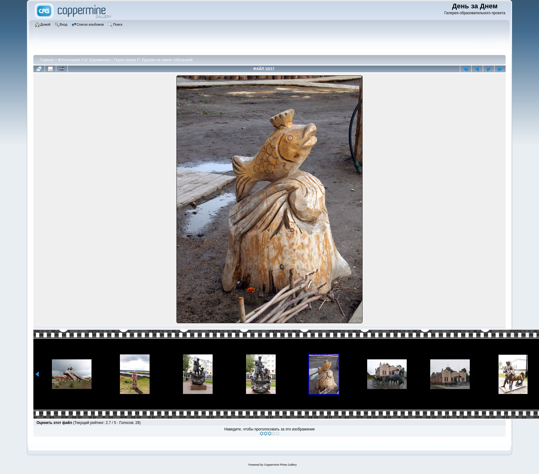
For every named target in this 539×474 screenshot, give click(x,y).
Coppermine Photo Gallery (280, 464)
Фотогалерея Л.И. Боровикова (84, 60)
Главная (47, 60)
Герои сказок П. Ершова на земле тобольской (153, 60)
